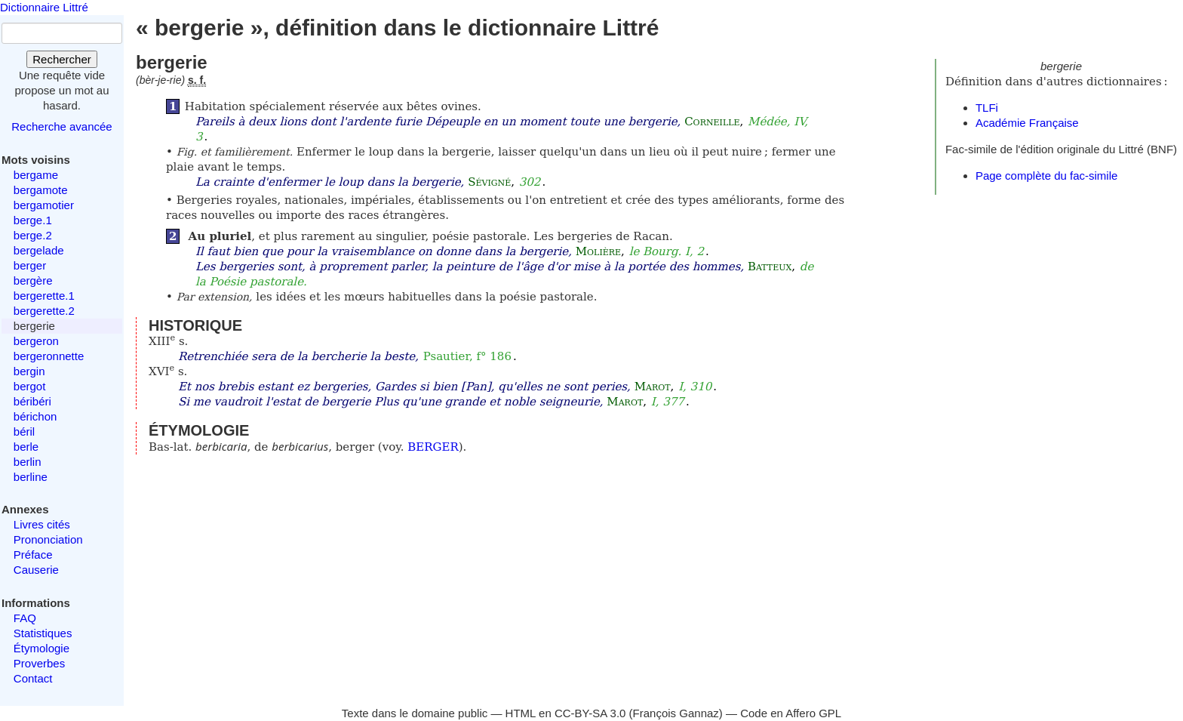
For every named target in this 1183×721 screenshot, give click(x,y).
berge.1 (33, 220)
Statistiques (43, 633)
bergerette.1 (44, 295)
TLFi (987, 107)
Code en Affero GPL (790, 713)
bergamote (41, 189)
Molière (598, 251)
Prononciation (48, 539)
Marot (653, 386)
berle (26, 446)
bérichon (35, 416)
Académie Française (1027, 122)
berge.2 (33, 235)
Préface (33, 554)
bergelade (39, 250)
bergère (33, 280)
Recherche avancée (61, 126)
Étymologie (41, 648)
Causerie (36, 569)
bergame (36, 174)
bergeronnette (49, 356)
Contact (33, 678)
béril (24, 431)
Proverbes (39, 663)
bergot (30, 386)
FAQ (25, 618)
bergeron (36, 340)
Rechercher (61, 59)
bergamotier (44, 205)
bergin (29, 371)
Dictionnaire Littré (44, 7)
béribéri (32, 401)
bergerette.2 (44, 310)
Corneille (711, 121)
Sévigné (489, 182)
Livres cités (42, 524)
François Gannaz (676, 713)
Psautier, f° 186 (467, 356)
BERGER (433, 447)
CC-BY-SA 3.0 (590, 713)
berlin (27, 461)
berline (31, 476)
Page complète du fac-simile (1046, 175)
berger (30, 265)
